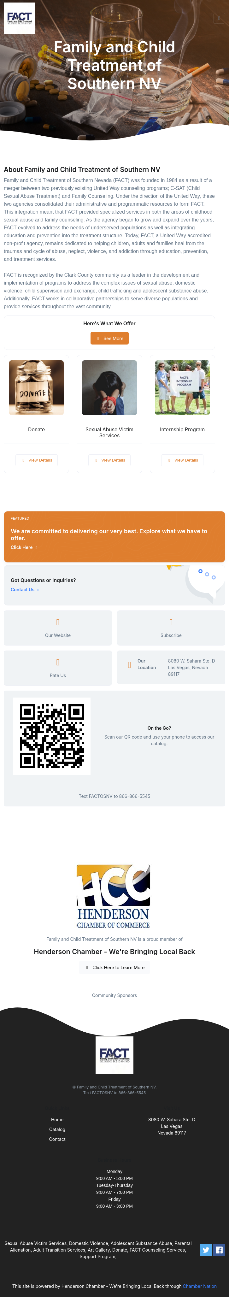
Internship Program (182, 430)
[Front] (21, 18)
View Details (36, 460)
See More (110, 338)
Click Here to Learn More (115, 967)
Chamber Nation (200, 1286)
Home (57, 1119)
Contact (57, 1139)
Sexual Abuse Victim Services (109, 433)
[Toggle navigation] (219, 18)
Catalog (57, 1129)
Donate (36, 430)
